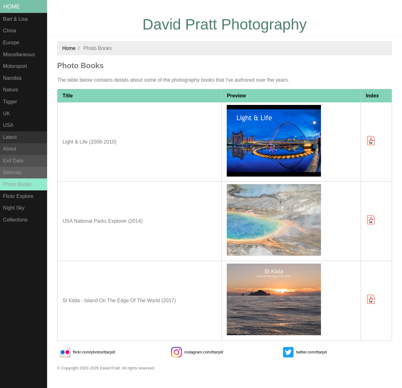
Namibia (12, 78)
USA (8, 125)
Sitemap (12, 172)
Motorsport (15, 66)
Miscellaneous (19, 54)
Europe (11, 42)
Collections (15, 219)
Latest (10, 137)
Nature (10, 89)
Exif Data (13, 160)
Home (11, 6)
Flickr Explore (18, 196)
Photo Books (17, 184)
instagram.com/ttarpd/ (196, 352)
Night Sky (13, 207)
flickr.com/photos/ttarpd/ (86, 352)
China (9, 30)
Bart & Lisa (15, 19)
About (9, 148)
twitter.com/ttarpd (303, 352)
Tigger (10, 101)
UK (6, 113)
